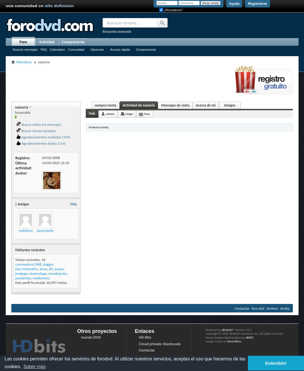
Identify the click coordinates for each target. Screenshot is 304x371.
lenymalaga (38, 273)
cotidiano (26, 230)
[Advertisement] (115, 82)
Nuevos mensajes (25, 49)
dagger (48, 264)
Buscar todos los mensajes (38, 124)
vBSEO (249, 337)
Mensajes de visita (175, 105)
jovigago (21, 273)
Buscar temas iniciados (36, 131)
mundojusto (57, 273)
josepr (59, 269)
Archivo (272, 308)
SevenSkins (234, 341)
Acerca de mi (206, 105)
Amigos (229, 105)
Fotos (147, 113)
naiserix (110, 113)
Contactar (242, 308)
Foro (23, 42)
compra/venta (105, 105)
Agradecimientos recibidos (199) (43, 137)
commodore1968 (28, 264)
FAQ (44, 49)
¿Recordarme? (171, 10)
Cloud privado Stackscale (160, 344)
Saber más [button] (34, 366)
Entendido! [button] (276, 363)
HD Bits (145, 337)
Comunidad (76, 49)
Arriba (285, 308)
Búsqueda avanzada (117, 31)
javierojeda (45, 230)
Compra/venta (146, 49)
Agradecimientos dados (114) (41, 143)
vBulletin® (228, 330)
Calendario (57, 49)
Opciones (97, 49)
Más (73, 204)
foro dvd (258, 308)
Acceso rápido (120, 49)
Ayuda (234, 4)
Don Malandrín (26, 269)
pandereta (23, 278)
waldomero (41, 278)
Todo (92, 113)
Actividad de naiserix (139, 105)
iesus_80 (46, 269)
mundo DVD (91, 337)
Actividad (46, 42)
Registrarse (257, 4)
